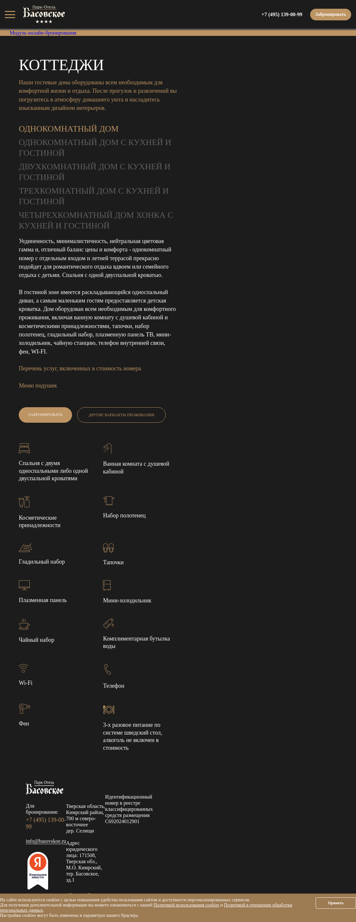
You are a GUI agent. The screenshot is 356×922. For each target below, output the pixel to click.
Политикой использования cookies (186, 905)
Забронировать (330, 14)
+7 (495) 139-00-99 (281, 14)
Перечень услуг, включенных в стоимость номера (80, 368)
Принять (336, 903)
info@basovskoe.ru (46, 841)
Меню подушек (38, 385)
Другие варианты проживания (121, 415)
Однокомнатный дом (69, 128)
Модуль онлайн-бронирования (43, 33)
